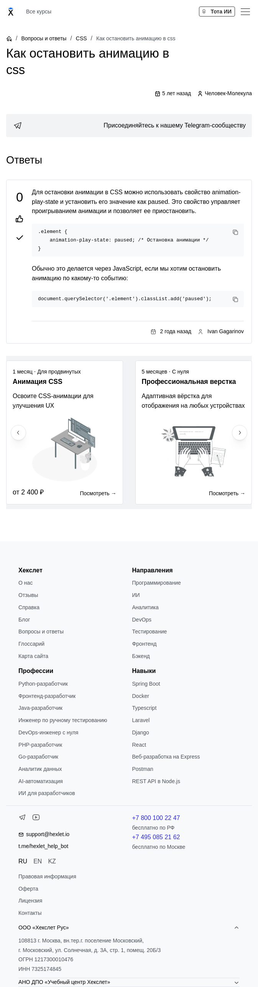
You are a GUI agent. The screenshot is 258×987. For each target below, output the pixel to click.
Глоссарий (31, 644)
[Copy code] (235, 232)
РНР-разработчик (40, 745)
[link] (129, 125)
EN (37, 861)
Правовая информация (47, 876)
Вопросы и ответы (43, 38)
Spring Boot (146, 684)
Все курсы (38, 11)
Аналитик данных (40, 769)
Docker (140, 696)
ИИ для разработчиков (46, 793)
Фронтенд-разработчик (47, 696)
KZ (52, 861)
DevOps (141, 620)
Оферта (28, 889)
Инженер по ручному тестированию (62, 720)
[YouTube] (36, 818)
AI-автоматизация (40, 781)
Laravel (141, 720)
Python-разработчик (43, 684)
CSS (81, 38)
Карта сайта (33, 656)
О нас (25, 583)
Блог (24, 620)
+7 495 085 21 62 (156, 837)
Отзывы (28, 595)
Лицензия (30, 901)
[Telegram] (22, 818)
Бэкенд (141, 656)
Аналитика (145, 607)
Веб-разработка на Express (166, 757)
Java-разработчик (40, 708)
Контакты (29, 913)
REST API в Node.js (156, 781)
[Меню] (245, 11)
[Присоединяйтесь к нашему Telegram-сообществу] (129, 125)
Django (140, 732)
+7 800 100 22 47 (156, 818)
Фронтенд (144, 644)
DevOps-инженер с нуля (48, 732)
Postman (142, 769)
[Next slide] (239, 432)
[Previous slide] (18, 432)
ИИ (136, 595)
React (139, 745)
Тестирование (149, 631)
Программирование (156, 583)
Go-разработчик (38, 757)
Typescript (144, 708)
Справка (28, 607)
